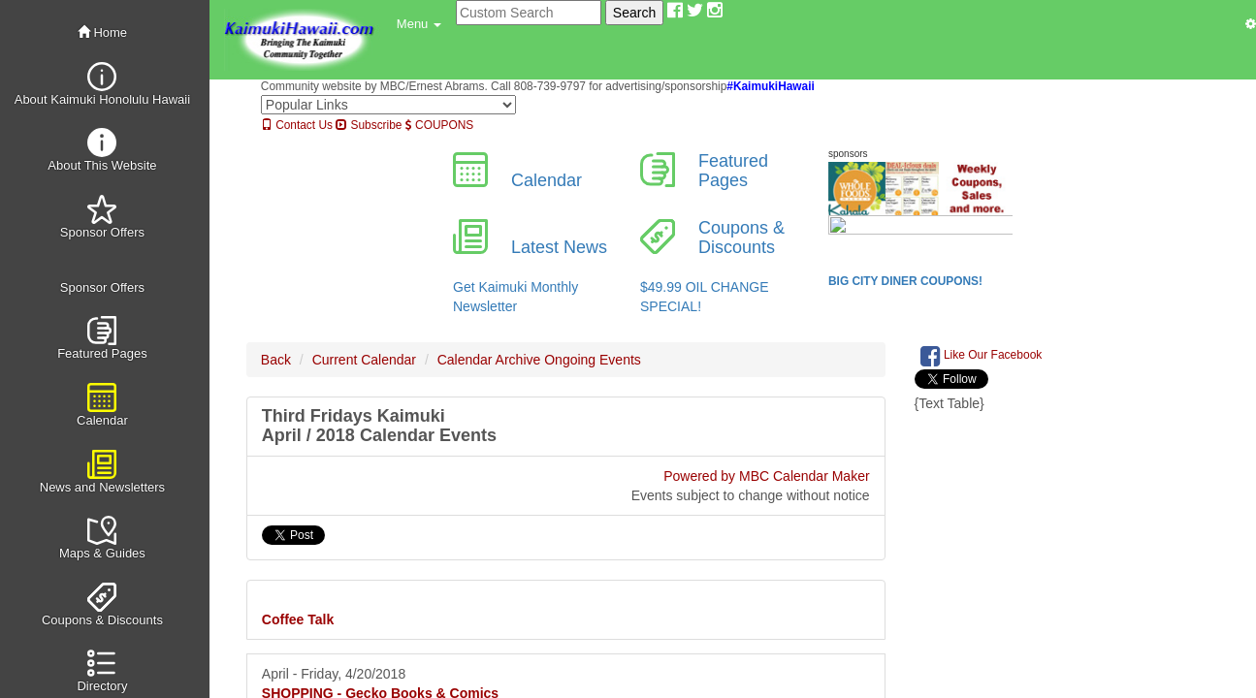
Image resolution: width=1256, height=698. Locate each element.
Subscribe (369, 125)
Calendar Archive (489, 359)
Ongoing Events (592, 359)
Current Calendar (364, 359)
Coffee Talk (298, 619)
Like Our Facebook (981, 355)
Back (276, 359)
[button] (419, 24)
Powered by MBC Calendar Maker (766, 476)
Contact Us (297, 125)
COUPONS (439, 125)
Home (102, 32)
